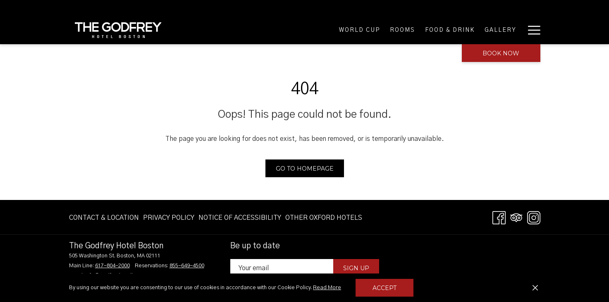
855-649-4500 (187, 266)
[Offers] (420, 30)
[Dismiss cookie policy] (535, 288)
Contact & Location (104, 217)
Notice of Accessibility (239, 217)
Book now (500, 53)
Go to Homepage (305, 168)
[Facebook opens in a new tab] (499, 217)
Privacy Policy (168, 217)
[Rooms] (283, 30)
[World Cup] (240, 30)
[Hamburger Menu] (531, 30)
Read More (327, 288)
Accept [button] (384, 288)
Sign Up (356, 268)
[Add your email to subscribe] (281, 268)
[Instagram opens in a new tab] (533, 217)
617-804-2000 (112, 266)
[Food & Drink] (331, 30)
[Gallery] (381, 30)
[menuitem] (105, 217)
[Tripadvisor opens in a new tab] (516, 217)
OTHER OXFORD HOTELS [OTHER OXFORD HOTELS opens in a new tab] (323, 219)
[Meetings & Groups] (480, 30)
